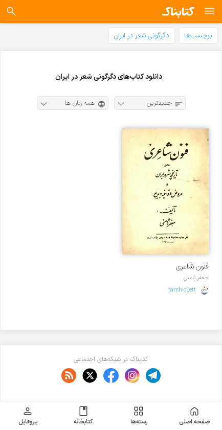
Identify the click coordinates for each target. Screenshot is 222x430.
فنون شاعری (192, 266)
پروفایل (27, 415)
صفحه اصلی (194, 415)
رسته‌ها (138, 415)
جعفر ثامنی (196, 278)
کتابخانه (83, 415)
